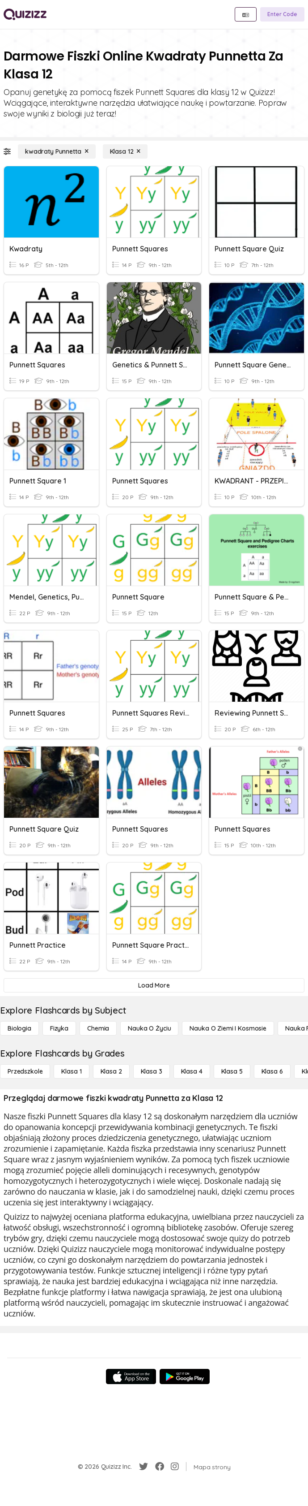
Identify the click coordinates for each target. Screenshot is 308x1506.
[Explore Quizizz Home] (25, 14)
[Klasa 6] (272, 1071)
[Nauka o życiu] (149, 1028)
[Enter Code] (282, 14)
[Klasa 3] (151, 1071)
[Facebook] (159, 1466)
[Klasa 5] (232, 1071)
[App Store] (131, 1376)
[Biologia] (19, 1028)
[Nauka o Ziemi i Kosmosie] (228, 1028)
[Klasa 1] (71, 1071)
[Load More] (154, 985)
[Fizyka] (59, 1028)
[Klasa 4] (191, 1071)
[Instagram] (175, 1466)
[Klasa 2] (111, 1071)
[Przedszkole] (25, 1071)
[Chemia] (98, 1028)
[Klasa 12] (125, 151)
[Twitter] (143, 1466)
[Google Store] (185, 1376)
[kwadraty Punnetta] (57, 151)
